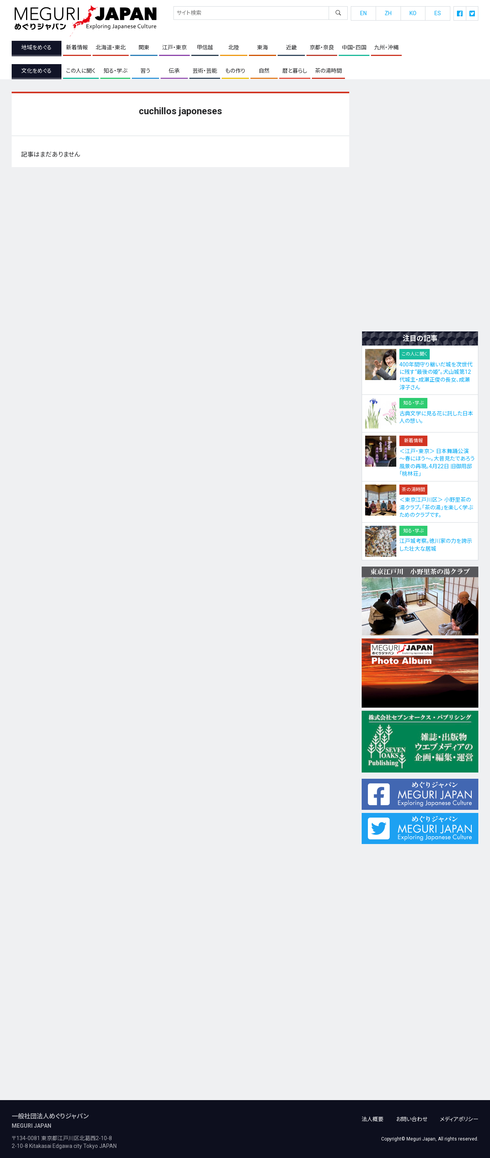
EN (363, 13)
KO (413, 13)
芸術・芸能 (204, 71)
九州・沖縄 (386, 48)
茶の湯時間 (328, 71)
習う (145, 71)
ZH (388, 13)
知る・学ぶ (115, 71)
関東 (143, 48)
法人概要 (372, 1115)
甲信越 (205, 48)
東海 (262, 48)
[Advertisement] (420, 208)
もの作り (235, 71)
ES (437, 13)
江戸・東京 (174, 48)
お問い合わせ (411, 1115)
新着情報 (77, 48)
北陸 (233, 48)
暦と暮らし (294, 71)
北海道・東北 (111, 48)
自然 (264, 71)
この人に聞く (81, 71)
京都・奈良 (322, 48)
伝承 (174, 71)
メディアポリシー (459, 1115)
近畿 (291, 48)
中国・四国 (354, 48)
